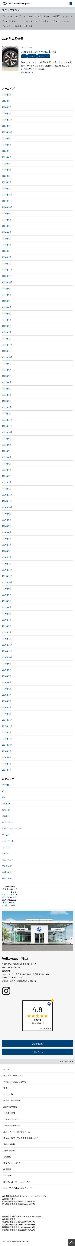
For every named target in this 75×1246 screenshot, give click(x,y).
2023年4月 (6, 319)
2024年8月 (6, 219)
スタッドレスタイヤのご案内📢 (38, 51)
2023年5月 (6, 313)
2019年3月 (6, 626)
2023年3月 (6, 326)
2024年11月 (7, 201)
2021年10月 (7, 432)
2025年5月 (6, 163)
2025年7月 (6, 151)
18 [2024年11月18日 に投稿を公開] (3, 899)
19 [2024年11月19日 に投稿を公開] (5, 899)
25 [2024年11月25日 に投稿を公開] (3, 902)
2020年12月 (7, 494)
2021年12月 (7, 419)
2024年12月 (7, 194)
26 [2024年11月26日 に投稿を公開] (5, 902)
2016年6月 (6, 770)
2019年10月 (7, 582)
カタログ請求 (9, 1113)
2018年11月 (7, 651)
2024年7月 (6, 226)
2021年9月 (6, 438)
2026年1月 (6, 113)
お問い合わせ (37, 1052)
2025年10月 (7, 132)
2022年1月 (6, 413)
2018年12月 (7, 644)
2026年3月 (6, 101)
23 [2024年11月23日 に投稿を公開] (14, 899)
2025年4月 (6, 169)
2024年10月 (7, 207)
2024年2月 (6, 257)
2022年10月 (7, 357)
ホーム (6, 1069)
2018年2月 (6, 707)
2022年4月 (6, 394)
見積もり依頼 (9, 1144)
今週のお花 (17, 26)
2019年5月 (6, 613)
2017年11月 (7, 726)
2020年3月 (6, 551)
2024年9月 (6, 213)
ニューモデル (67, 21)
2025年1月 (6, 188)
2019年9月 (6, 588)
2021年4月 (6, 469)
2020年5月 (6, 538)
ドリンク (55, 21)
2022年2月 (6, 407)
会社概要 (7, 1156)
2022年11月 (7, 351)
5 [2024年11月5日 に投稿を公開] (4, 894)
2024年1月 (6, 263)
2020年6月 (6, 532)
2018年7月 (6, 676)
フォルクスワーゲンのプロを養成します (20, 1138)
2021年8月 (6, 444)
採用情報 (7, 1169)
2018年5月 (6, 688)
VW (30, 16)
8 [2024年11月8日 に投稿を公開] (11, 894)
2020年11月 (7, 501)
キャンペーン (67, 16)
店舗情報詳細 (37, 1043)
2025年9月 (6, 138)
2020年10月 (7, 507)
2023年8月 (6, 294)
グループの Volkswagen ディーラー (18, 1188)
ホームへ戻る (66, 1061)
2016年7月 (6, 763)
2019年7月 (6, 601)
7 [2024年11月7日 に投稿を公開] (9, 894)
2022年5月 (6, 388)
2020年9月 (6, 513)
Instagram (7, 1175)
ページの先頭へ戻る (71, 1242)
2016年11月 (7, 738)
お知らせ (47, 16)
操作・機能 (28, 26)
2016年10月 (7, 745)
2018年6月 (6, 682)
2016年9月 (6, 751)
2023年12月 (7, 269)
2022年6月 (6, 382)
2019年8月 (6, 594)
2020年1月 (6, 563)
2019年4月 (6, 619)
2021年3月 (6, 476)
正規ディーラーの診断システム (16, 1131)
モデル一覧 (8, 1094)
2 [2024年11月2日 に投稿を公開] (13, 892)
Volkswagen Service (12, 1125)
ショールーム (35, 21)
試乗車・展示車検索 (12, 1100)
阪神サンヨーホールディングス (16, 1181)
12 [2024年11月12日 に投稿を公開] (5, 897)
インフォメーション (12, 1075)
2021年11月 (7, 426)
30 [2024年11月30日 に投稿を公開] (14, 902)
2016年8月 (6, 757)
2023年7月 (6, 301)
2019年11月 (7, 576)
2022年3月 (6, 401)
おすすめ (38, 16)
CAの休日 (18, 16)
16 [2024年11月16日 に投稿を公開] (14, 897)
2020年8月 (6, 519)
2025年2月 (6, 182)
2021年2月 (6, 482)
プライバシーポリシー (13, 1163)
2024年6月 (6, 232)
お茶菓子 (56, 16)
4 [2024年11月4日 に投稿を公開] (2, 894)
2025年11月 (7, 126)
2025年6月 (6, 157)
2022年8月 (6, 369)
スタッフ (46, 21)
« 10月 (5, 905)
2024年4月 (6, 244)
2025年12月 (7, 119)
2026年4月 (6, 94)
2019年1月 (6, 638)
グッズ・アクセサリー (10, 21)
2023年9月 (6, 288)
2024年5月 (6, 238)
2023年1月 (6, 338)
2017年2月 (6, 732)
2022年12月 (7, 344)
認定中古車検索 (10, 1106)
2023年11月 (7, 276)
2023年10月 (7, 282)
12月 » (13, 905)
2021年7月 (6, 451)
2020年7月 (6, 526)
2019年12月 (7, 569)
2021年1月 (6, 488)
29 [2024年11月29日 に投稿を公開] (12, 902)
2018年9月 (6, 663)
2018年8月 (6, 669)
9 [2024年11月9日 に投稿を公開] (13, 894)
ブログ (6, 1088)
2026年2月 (6, 107)
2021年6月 (6, 457)
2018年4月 (6, 694)
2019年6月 (6, 607)
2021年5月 (6, 463)
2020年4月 (6, 544)
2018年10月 (7, 657)
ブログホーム (7, 16)
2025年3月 (6, 176)
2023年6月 (6, 307)
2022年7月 (6, 376)
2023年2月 (6, 332)
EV (25, 16)
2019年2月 (6, 632)
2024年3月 (6, 251)
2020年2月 (6, 557)
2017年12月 (7, 719)
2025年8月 (6, 144)
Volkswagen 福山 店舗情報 (14, 1081)
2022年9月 (6, 363)
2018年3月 (6, 701)
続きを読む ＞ (27, 72)
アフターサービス (11, 1119)
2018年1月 (6, 713)
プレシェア (6, 26)
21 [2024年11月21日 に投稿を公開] (10, 899)
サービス (24, 21)
